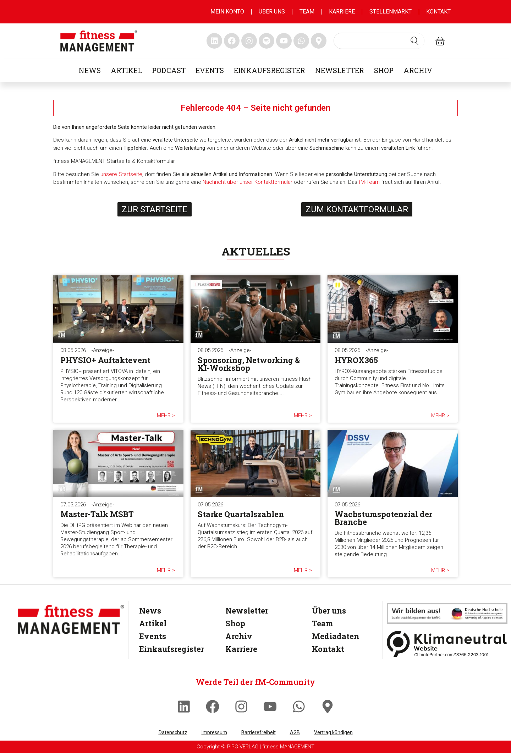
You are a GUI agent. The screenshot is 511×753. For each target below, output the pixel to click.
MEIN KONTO (227, 11)
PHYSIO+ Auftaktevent (105, 360)
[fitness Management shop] (440, 41)
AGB (295, 732)
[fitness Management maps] (318, 41)
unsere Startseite (121, 174)
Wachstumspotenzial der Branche (383, 518)
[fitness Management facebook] (232, 41)
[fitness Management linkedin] (214, 41)
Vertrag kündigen (333, 732)
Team (307, 11)
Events (210, 70)
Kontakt (438, 11)
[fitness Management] (71, 619)
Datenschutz (173, 732)
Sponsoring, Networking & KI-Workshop (249, 364)
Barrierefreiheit (258, 732)
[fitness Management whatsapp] (301, 41)
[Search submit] (414, 41)
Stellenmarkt (390, 11)
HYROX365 (356, 360)
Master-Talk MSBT (97, 514)
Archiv (417, 70)
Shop (384, 70)
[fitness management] (98, 41)
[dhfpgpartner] (447, 613)
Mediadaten (335, 636)
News (90, 70)
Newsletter (339, 70)
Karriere (342, 11)
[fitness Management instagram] (249, 41)
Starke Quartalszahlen (241, 514)
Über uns (272, 11)
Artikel (126, 70)
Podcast (169, 70)
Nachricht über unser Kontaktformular (247, 182)
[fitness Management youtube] (284, 41)
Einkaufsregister (269, 70)
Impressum (214, 732)
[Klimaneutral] (447, 644)
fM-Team (369, 182)
